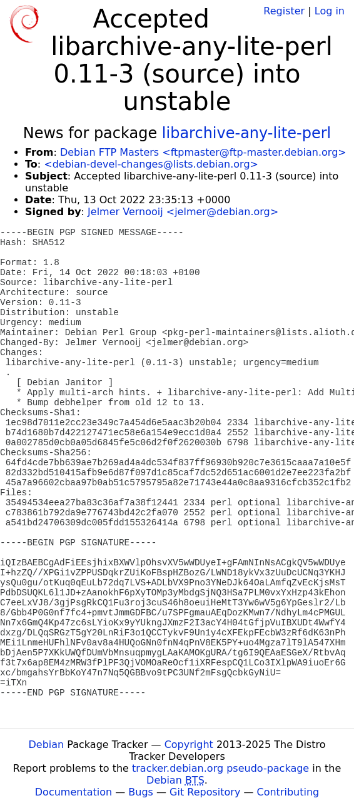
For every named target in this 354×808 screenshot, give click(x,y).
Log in (330, 11)
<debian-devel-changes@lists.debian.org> (151, 164)
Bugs (140, 792)
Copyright (188, 744)
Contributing (288, 792)
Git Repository (204, 792)
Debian (46, 744)
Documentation (73, 792)
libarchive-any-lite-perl (246, 133)
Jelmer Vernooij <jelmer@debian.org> (183, 212)
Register (284, 11)
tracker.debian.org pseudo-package (220, 768)
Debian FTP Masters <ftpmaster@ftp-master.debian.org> (203, 152)
